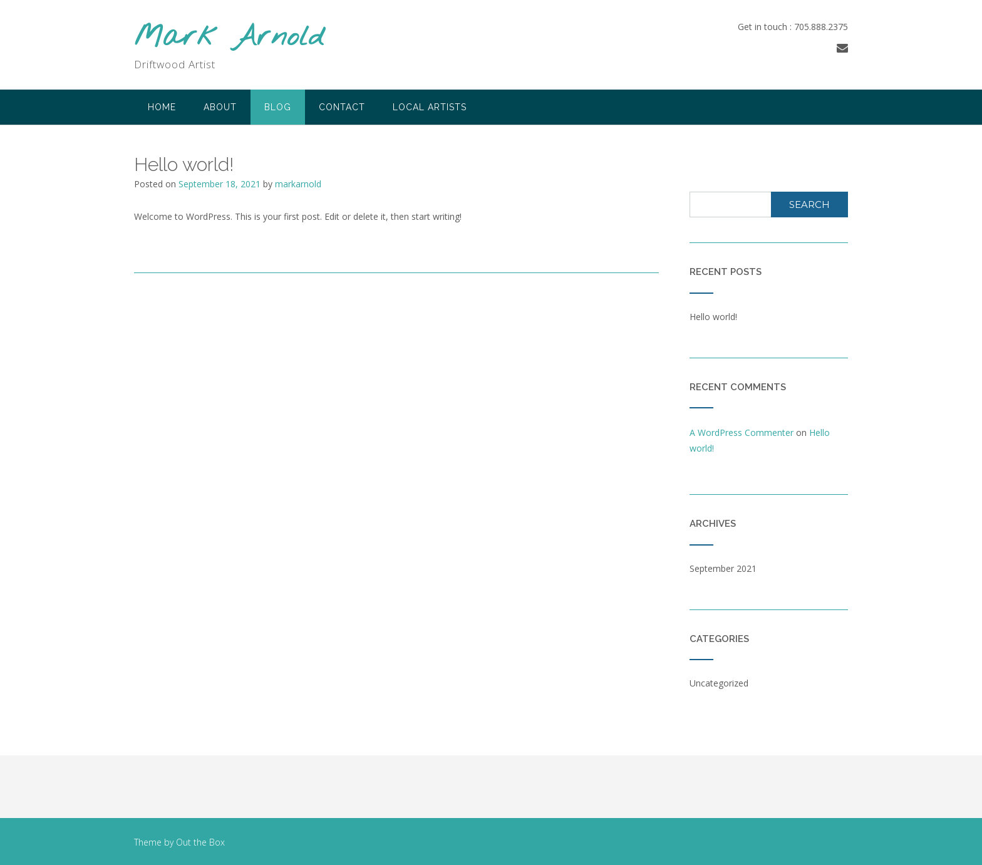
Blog (277, 107)
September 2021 (723, 568)
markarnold (298, 184)
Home (162, 107)
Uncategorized (719, 683)
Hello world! (713, 317)
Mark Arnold (229, 37)
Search (809, 204)
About (220, 107)
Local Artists (430, 107)
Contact (342, 107)
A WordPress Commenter (741, 432)
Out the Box (200, 842)
